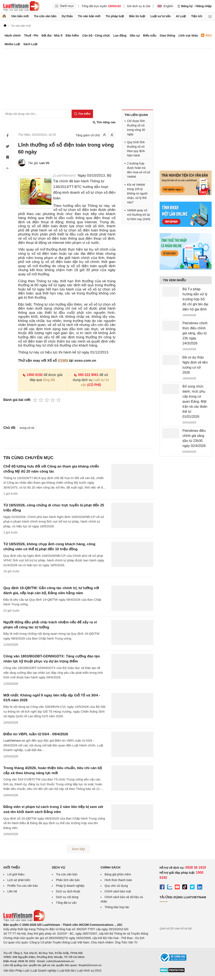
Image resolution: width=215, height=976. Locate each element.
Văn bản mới (20, 16)
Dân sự (135, 35)
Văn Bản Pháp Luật (16, 970)
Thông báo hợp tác (117, 907)
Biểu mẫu (149, 35)
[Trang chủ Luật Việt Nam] (21, 6)
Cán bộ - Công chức (96, 35)
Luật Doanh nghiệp (43, 970)
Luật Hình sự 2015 (89, 970)
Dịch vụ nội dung (67, 897)
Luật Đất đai (67, 970)
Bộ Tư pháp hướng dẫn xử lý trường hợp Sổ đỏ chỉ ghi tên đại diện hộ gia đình (195, 299)
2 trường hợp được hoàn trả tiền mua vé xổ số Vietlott (138, 170)
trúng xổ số (27, 428)
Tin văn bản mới (89, 16)
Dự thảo (67, 16)
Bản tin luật (137, 16)
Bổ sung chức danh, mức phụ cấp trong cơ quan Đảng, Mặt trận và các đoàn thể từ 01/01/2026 (194, 401)
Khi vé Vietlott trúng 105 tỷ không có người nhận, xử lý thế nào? (137, 193)
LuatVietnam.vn (14, 740)
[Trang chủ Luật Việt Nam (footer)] (24, 920)
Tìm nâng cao (103, 122)
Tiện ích (196, 16)
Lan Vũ (44, 163)
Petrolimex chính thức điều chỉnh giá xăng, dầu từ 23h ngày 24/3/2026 (194, 333)
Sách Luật (30, 44)
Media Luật (12, 44)
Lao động (119, 35)
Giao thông (167, 35)
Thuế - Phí (31, 35)
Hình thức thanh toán (118, 880)
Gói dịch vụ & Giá (138, 6)
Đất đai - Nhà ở (52, 35)
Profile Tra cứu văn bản (22, 885)
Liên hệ (12, 891)
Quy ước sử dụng (116, 885)
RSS (206, 35)
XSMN (63, 361)
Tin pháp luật (115, 16)
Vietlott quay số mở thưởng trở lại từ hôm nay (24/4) (138, 215)
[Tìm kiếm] (82, 114)
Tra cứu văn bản (45, 16)
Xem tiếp (78, 849)
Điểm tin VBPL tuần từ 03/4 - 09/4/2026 (35, 734)
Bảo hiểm (72, 35)
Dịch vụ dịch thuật (68, 891)
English (165, 6)
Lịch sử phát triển (18, 880)
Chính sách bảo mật (118, 891)
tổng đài (49, 380)
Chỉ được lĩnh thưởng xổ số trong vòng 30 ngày (136, 127)
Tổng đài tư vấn (66, 902)
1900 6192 (32, 375)
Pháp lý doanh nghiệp (70, 885)
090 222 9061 (86, 375)
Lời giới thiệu (15, 874)
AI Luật (181, 16)
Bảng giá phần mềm (118, 874)
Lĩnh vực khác (188, 35)
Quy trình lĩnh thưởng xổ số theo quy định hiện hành (136, 149)
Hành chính (13, 35)
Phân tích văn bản (68, 880)
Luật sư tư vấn (161, 16)
